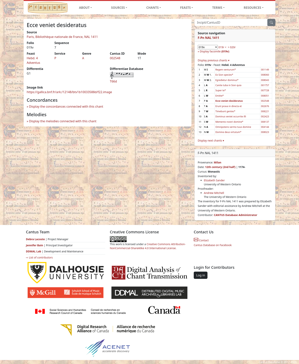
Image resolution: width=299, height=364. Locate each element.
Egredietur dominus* (226, 80)
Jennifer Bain (35, 245)
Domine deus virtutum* (228, 132)
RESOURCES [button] (252, 8)
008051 (265, 95)
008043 (265, 80)
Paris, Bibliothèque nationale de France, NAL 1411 (62, 37)
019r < (222, 47)
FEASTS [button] (185, 8)
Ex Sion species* (224, 74)
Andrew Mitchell (214, 193)
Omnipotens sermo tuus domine (233, 127)
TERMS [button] (217, 8)
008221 (265, 111)
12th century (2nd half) (220, 167)
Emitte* (219, 95)
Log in (200, 275)
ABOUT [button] (84, 8)
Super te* (220, 90)
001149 (265, 69)
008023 (265, 132)
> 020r (232, 47)
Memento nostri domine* (229, 121)
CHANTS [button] (152, 8)
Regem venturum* (225, 69)
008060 (265, 74)
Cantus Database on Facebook (213, 245)
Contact (201, 240)
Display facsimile (214, 51)
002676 (265, 106)
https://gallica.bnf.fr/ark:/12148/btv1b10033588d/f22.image (69, 92)
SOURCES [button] (118, 8)
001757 (265, 85)
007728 (265, 90)
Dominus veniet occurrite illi (230, 116)
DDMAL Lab (33, 251)
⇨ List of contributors (39, 257)
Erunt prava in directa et (228, 106)
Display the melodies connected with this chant (62, 121)
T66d (113, 81)
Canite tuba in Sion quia (228, 85)
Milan (217, 162)
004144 (265, 127)
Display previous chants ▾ (213, 60)
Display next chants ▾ (211, 140)
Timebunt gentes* (225, 111)
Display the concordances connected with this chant (66, 106)
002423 (265, 116)
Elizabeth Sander (214, 180)
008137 (265, 121)
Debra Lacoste (35, 239)
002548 (115, 58)
